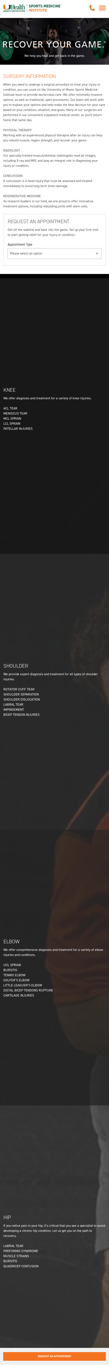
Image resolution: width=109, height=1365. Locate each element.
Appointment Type (20, 244)
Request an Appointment (54, 1356)
